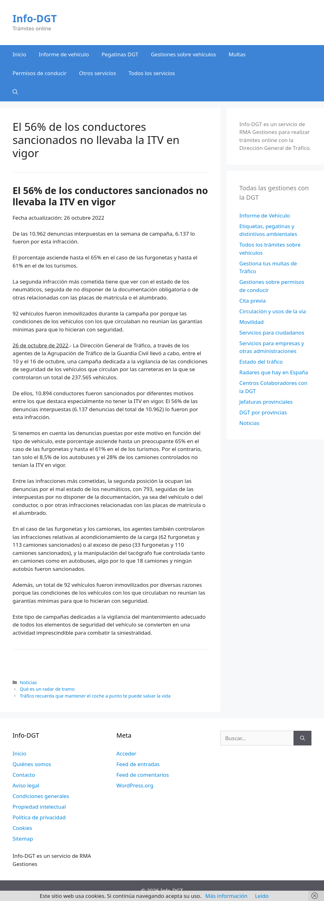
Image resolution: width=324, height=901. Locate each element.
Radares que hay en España (273, 372)
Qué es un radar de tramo (47, 689)
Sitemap (23, 838)
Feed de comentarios (142, 774)
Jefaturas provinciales (266, 401)
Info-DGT (35, 18)
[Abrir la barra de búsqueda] (15, 92)
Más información (226, 895)
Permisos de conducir (39, 73)
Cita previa (252, 300)
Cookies (22, 828)
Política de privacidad (39, 817)
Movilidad (251, 321)
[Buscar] (302, 738)
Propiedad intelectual (39, 806)
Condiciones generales (41, 796)
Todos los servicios (152, 73)
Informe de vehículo (64, 54)
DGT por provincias (263, 412)
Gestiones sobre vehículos (183, 54)
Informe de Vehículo (264, 215)
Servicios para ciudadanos (271, 332)
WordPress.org (134, 785)
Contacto (24, 774)
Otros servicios (97, 73)
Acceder (126, 753)
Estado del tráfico (261, 361)
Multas (237, 54)
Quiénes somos (32, 764)
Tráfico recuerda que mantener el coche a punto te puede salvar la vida (95, 696)
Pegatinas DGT (120, 54)
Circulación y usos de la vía (272, 311)
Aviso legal (26, 785)
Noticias (28, 682)
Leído (262, 895)
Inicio (19, 54)
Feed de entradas (138, 764)
